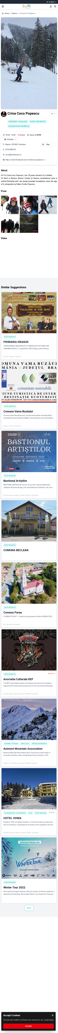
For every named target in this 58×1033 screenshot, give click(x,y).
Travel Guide (25, 743)
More (29, 908)
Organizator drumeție (18, 126)
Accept (28, 1026)
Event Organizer (38, 122)
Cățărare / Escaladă (17, 122)
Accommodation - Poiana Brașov (15, 813)
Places (14, 13)
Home (7, 13)
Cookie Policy (49, 1020)
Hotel (30, 813)
